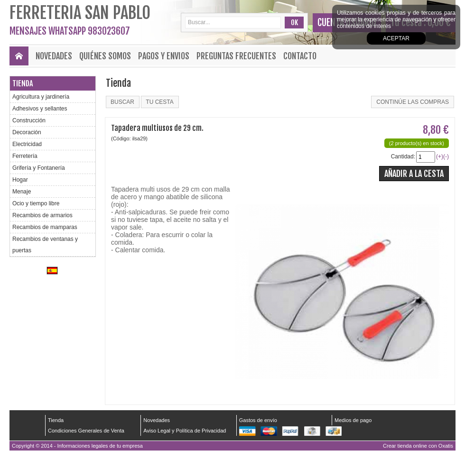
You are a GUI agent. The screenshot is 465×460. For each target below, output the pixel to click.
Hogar (20, 179)
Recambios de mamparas (44, 227)
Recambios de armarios (42, 215)
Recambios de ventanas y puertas (45, 245)
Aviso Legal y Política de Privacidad (184, 430)
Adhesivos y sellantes (39, 108)
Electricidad (27, 144)
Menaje (21, 191)
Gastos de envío (258, 420)
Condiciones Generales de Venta (86, 430)
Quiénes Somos (105, 56)
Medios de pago (353, 420)
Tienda (22, 83)
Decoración (26, 132)
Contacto (299, 56)
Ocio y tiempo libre (35, 203)
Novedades (54, 56)
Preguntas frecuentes (236, 56)
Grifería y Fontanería (38, 168)
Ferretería (24, 156)
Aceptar (396, 38)
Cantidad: (403, 156)
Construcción (29, 120)
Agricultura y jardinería (40, 96)
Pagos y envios (163, 56)
